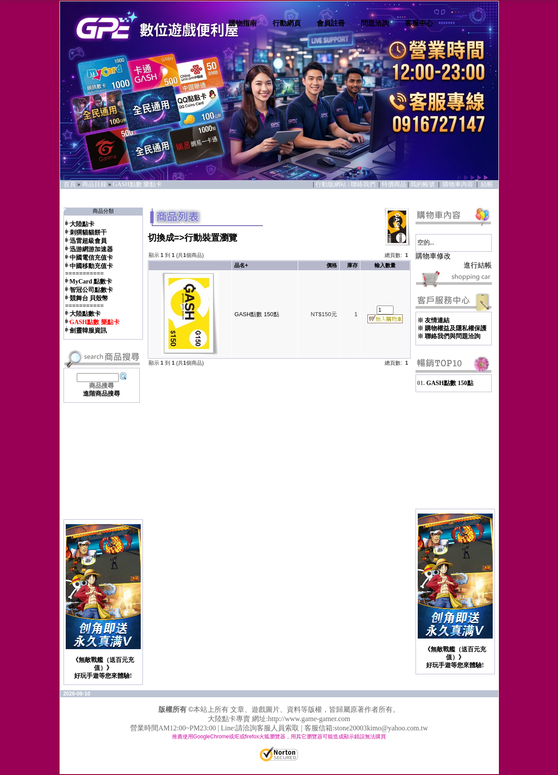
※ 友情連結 (433, 320)
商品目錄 (94, 184)
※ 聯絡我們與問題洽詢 (449, 336)
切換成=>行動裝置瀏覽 (192, 237)
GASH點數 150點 (257, 314)
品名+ (241, 265)
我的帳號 (422, 184)
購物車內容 (457, 184)
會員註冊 (331, 23)
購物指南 (242, 23)
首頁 (70, 184)
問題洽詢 (375, 23)
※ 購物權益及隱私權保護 (452, 328)
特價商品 (394, 184)
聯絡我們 (364, 184)
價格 (331, 265)
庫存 (352, 265)
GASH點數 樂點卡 (137, 184)
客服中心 (419, 23)
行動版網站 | (333, 184)
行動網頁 (287, 23)
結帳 (487, 184)
